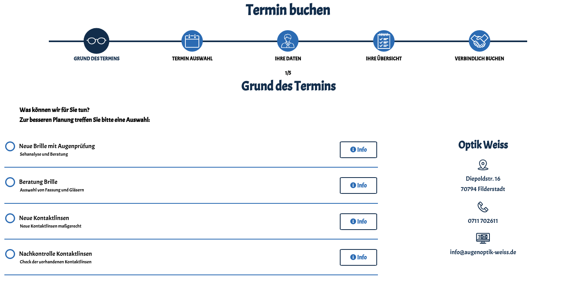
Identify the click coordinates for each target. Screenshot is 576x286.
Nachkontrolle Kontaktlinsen (55, 258)
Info (358, 150)
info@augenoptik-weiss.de (483, 252)
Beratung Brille (52, 186)
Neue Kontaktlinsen (50, 222)
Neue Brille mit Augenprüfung (57, 150)
